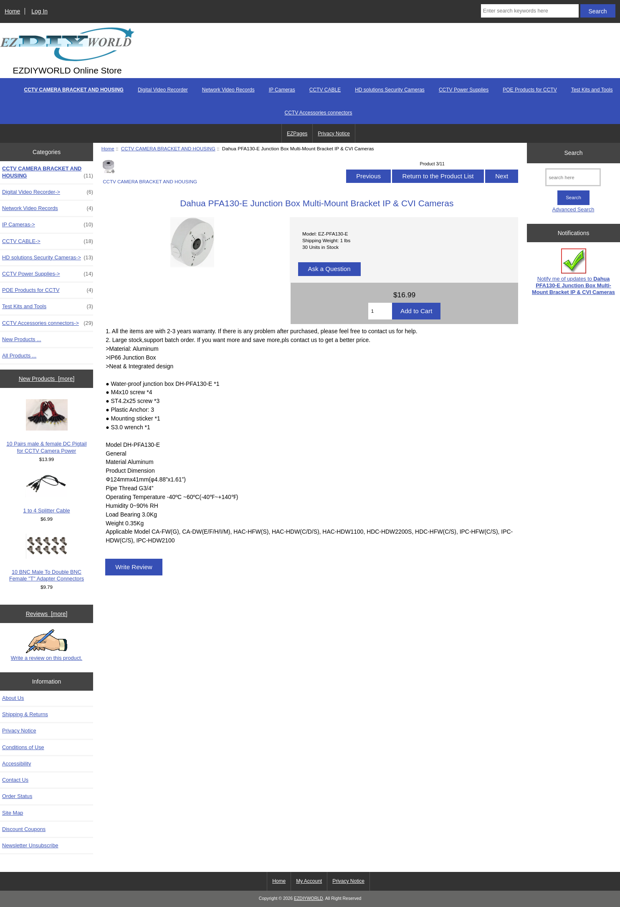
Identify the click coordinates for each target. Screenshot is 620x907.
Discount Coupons (24, 829)
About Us (13, 698)
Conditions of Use (23, 747)
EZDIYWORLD (308, 898)
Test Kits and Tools (592, 90)
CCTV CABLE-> (47, 241)
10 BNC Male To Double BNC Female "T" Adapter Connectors (46, 558)
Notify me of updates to (573, 271)
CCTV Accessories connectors (318, 113)
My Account (309, 881)
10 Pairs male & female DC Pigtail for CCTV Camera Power (46, 426)
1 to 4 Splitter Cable (46, 494)
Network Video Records (228, 90)
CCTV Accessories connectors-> (47, 323)
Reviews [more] (47, 614)
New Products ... (21, 339)
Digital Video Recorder (163, 90)
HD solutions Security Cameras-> (47, 257)
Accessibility (16, 763)
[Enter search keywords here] (530, 11)
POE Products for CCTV (530, 90)
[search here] (573, 177)
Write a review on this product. (46, 645)
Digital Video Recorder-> (47, 192)
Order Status (17, 796)
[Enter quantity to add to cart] (380, 311)
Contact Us (15, 780)
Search (573, 152)
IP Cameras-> (47, 224)
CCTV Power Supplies (463, 90)
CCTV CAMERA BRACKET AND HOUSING (168, 148)
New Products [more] (47, 378)
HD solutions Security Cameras (390, 90)
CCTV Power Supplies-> (47, 274)
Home (12, 11)
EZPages (297, 134)
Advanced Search (573, 209)
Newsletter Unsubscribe (30, 845)
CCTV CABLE (325, 90)
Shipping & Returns (25, 714)
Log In (39, 11)
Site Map (12, 813)
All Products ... (19, 355)
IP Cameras (282, 90)
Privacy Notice (334, 134)
